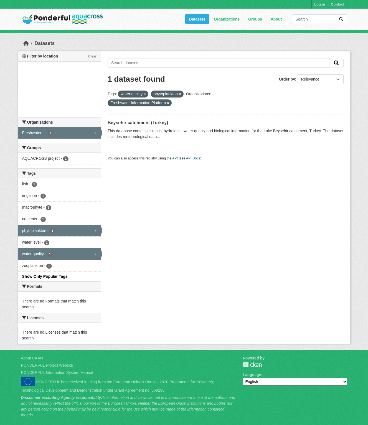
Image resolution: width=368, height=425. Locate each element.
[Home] (26, 43)
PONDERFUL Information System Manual (57, 372)
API (175, 158)
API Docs (193, 158)
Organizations (227, 19)
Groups (255, 19)
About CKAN (32, 358)
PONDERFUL (252, 365)
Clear (92, 56)
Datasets (197, 19)
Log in (319, 4)
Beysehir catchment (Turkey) (138, 122)
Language (252, 374)
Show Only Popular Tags (45, 276)
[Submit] (341, 19)
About (276, 19)
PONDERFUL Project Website (47, 365)
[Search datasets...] (319, 19)
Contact (337, 4)
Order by (287, 79)
